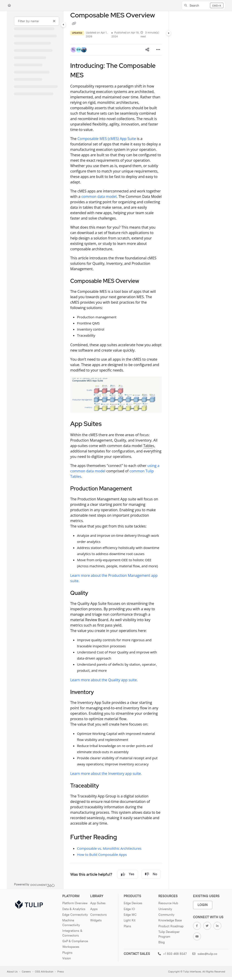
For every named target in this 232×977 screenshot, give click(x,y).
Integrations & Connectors (72, 933)
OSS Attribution (44, 971)
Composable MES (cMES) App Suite (106, 138)
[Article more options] (158, 49)
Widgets (96, 920)
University (165, 909)
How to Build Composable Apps (102, 854)
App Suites (98, 903)
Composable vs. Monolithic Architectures (109, 848)
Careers (26, 971)
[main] (116, 450)
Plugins (67, 952)
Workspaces (70, 947)
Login (203, 905)
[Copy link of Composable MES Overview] (73, 23)
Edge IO (129, 909)
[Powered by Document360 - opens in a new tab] (34, 884)
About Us (12, 971)
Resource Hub (168, 903)
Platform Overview (75, 903)
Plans (127, 926)
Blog (161, 942)
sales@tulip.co (204, 954)
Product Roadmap (171, 926)
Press (60, 971)
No (151, 874)
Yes (127, 874)
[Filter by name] (36, 21)
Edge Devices (133, 903)
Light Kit (129, 920)
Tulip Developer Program (169, 934)
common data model (98, 196)
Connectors (98, 914)
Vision (66, 958)
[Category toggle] (63, 24)
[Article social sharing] (147, 49)
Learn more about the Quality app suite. (104, 679)
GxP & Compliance (75, 941)
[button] (203, 5)
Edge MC (130, 914)
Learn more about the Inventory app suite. (106, 773)
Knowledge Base (170, 920)
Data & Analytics (73, 909)
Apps (94, 909)
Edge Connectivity (75, 914)
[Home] (9, 5)
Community (166, 914)
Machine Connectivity (71, 922)
